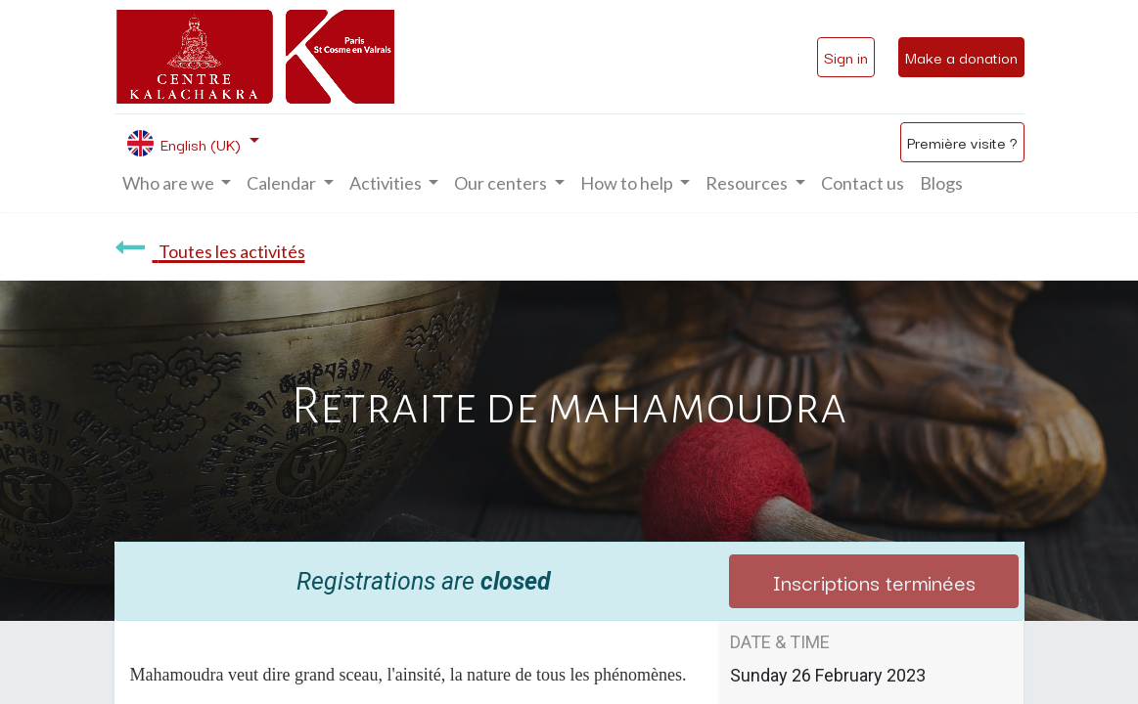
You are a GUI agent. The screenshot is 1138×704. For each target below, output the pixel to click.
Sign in (846, 56)
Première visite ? (962, 142)
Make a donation (961, 56)
